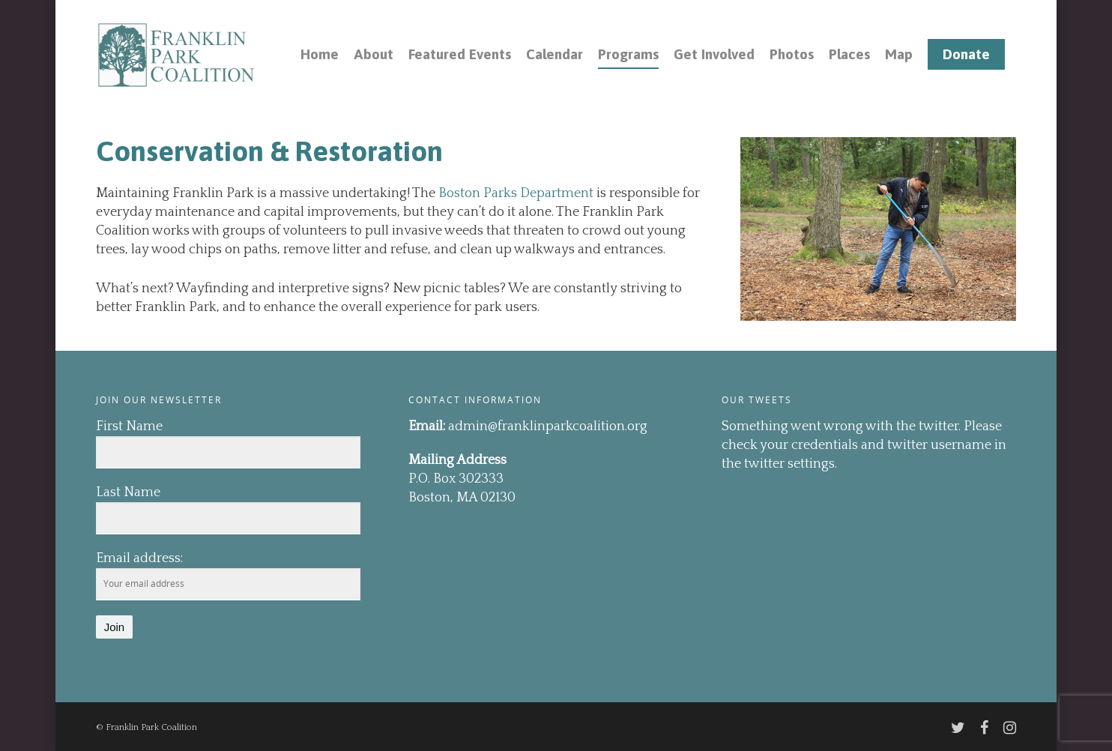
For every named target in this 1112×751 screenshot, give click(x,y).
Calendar (554, 54)
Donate (966, 54)
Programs (628, 54)
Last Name (128, 492)
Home (319, 54)
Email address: (139, 558)
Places (849, 54)
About (373, 54)
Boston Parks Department (515, 193)
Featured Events (459, 54)
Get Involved (714, 54)
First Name (129, 426)
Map (899, 54)
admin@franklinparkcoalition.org (547, 426)
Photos (792, 54)
